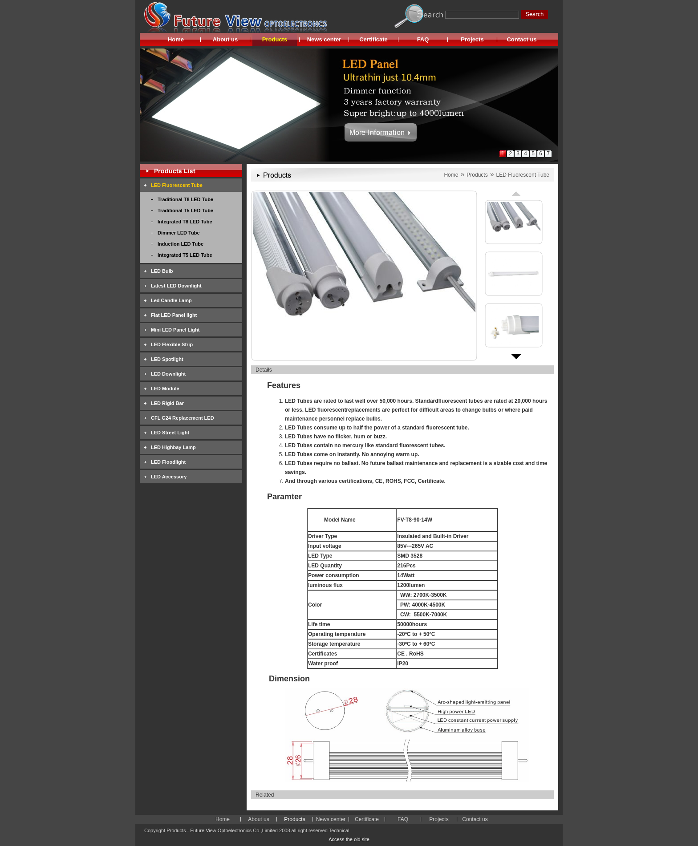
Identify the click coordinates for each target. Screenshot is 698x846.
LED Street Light (170, 432)
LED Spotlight (167, 359)
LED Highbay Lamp (173, 447)
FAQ (423, 39)
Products (274, 39)
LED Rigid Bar (167, 403)
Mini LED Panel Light (175, 329)
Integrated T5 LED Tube (185, 255)
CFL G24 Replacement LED (182, 418)
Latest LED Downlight (176, 285)
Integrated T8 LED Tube (185, 221)
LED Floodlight (168, 462)
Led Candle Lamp (171, 300)
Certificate (373, 39)
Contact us (521, 39)
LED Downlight (168, 373)
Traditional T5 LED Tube (185, 210)
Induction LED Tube (180, 244)
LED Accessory (169, 476)
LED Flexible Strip (172, 344)
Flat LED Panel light (174, 315)
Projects (472, 39)
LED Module (165, 388)
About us (225, 39)
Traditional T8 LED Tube (185, 199)
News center (324, 39)
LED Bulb (162, 271)
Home (176, 39)
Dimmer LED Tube (179, 232)
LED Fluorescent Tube (177, 185)
